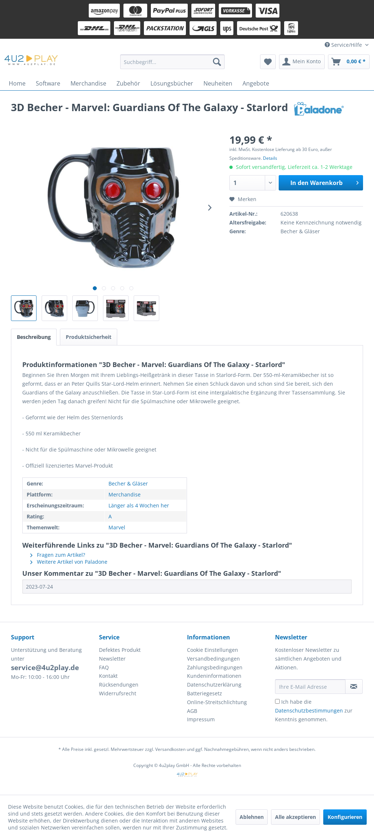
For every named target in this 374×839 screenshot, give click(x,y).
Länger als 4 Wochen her (138, 505)
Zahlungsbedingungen (215, 667)
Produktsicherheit (88, 336)
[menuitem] (172, 61)
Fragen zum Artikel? (57, 554)
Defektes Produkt (120, 649)
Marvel (116, 527)
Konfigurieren (345, 816)
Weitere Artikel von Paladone (68, 561)
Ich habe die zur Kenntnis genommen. (313, 710)
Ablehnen (252, 816)
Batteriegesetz (204, 693)
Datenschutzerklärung (214, 684)
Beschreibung (34, 336)
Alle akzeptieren (295, 816)
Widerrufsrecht (117, 693)
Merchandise (124, 494)
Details (270, 158)
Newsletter (112, 658)
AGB (192, 710)
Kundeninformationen (214, 675)
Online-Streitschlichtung (217, 702)
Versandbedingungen (213, 658)
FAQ (104, 667)
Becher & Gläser (128, 483)
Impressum (201, 719)
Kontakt (108, 675)
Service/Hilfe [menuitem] (344, 44)
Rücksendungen (118, 684)
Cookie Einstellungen (212, 649)
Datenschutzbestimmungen (309, 710)
